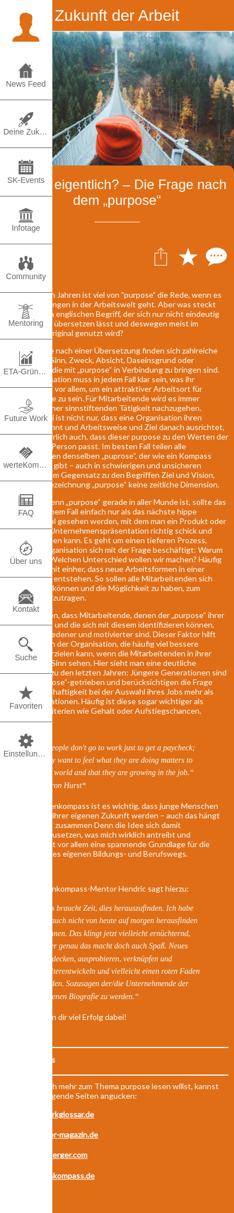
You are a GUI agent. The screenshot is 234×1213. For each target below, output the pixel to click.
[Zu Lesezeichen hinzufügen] (187, 256)
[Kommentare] (214, 256)
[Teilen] (160, 256)
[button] (26, 26)
